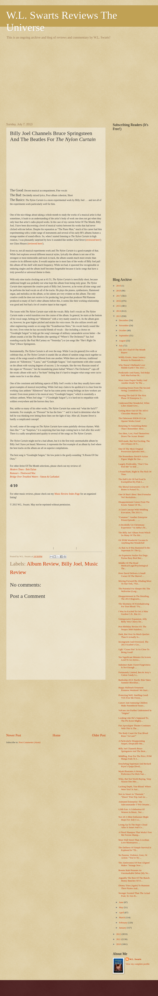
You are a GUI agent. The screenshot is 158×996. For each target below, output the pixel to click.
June (121, 902)
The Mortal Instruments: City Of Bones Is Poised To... (133, 488)
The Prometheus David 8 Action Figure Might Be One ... (133, 457)
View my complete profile (138, 964)
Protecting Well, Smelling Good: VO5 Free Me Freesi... (133, 696)
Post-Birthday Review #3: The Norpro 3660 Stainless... (132, 628)
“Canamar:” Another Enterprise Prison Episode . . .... (132, 518)
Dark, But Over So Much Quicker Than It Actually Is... (133, 635)
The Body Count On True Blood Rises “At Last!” (133, 734)
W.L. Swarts (135, 959)
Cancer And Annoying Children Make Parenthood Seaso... (132, 704)
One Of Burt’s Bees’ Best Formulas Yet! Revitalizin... (134, 495)
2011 (118, 939)
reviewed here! (93, 240)
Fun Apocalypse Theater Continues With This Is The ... (134, 727)
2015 (118, 306)
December (124, 320)
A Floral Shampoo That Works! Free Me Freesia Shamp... (135, 833)
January (123, 928)
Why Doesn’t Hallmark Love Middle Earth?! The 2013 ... (132, 366)
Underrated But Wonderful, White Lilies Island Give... (133, 404)
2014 (118, 311)
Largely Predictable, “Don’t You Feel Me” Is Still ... (133, 465)
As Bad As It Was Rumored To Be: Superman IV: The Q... (134, 549)
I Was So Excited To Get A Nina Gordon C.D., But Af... (133, 612)
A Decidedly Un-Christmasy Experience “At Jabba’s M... (132, 526)
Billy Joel (71, 564)
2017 (118, 296)
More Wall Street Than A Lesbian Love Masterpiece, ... (133, 841)
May (121, 907)
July (121, 345)
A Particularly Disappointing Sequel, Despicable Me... (131, 742)
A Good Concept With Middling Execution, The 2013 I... (133, 511)
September (124, 335)
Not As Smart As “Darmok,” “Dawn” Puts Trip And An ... (132, 795)
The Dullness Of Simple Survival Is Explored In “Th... (134, 848)
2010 (118, 944)
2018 (118, 290)
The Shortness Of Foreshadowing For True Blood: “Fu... (133, 605)
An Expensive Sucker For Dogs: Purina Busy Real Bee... (133, 556)
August (122, 340)
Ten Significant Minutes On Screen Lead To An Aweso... (134, 658)
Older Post (99, 735)
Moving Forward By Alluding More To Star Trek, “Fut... (134, 582)
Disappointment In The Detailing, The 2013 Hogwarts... (133, 597)
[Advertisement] (36, 80)
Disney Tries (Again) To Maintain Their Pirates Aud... (133, 886)
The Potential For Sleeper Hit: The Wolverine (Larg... (134, 590)
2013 (118, 316)
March (122, 917)
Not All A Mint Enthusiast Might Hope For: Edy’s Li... (133, 818)
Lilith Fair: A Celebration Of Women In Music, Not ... (131, 810)
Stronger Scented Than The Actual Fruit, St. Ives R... (134, 894)
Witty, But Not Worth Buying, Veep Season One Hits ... (134, 780)
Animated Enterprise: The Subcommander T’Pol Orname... (134, 803)
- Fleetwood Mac (23, 473)
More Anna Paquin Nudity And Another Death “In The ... (132, 381)
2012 (118, 934)
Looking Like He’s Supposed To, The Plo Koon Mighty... (133, 719)
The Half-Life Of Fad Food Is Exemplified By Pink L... (132, 480)
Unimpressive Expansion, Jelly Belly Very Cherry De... (132, 620)
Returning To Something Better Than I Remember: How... (132, 427)
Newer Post (13, 735)
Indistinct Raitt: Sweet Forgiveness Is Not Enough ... (134, 666)
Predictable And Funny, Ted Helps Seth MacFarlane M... (134, 374)
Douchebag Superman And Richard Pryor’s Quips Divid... (134, 765)
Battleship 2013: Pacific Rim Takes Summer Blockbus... (134, 681)
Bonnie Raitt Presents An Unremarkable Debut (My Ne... (134, 871)
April (121, 912)
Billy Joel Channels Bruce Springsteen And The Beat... (132, 749)
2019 (118, 286)
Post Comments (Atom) (29, 742)
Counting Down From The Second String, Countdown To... (134, 389)
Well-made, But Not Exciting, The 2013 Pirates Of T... (134, 442)
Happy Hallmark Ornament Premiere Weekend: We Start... (133, 689)
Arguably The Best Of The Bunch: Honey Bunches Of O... (134, 879)
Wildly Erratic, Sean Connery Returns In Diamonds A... (132, 358)
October (123, 330)
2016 (118, 301)
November (124, 325)
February (123, 922)
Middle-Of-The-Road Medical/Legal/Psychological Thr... (133, 566)
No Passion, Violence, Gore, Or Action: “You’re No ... (132, 856)
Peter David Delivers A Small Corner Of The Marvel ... (131, 574)
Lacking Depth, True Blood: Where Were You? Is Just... (134, 787)
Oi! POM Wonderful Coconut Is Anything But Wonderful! (133, 541)
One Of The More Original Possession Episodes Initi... (132, 450)
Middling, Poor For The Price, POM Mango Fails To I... (135, 757)
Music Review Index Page (67, 494)
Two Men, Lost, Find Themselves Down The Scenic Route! (133, 434)
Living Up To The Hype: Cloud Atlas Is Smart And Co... (132, 826)
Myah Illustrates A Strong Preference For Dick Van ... (132, 772)
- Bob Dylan (23, 469)
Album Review (43, 564)
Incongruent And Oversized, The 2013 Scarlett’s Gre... (133, 643)
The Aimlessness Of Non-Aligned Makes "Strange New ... (133, 864)
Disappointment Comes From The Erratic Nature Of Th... (133, 503)
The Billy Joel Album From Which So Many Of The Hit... (134, 534)
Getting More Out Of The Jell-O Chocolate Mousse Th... (133, 412)
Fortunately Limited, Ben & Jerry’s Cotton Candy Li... (134, 673)
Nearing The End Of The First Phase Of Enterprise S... (132, 396)
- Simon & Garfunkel (34, 476)
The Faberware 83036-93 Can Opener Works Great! (132, 419)
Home (56, 735)
